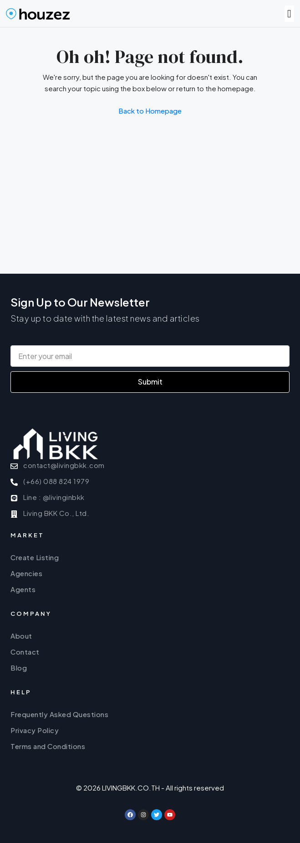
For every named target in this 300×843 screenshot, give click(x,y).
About (21, 635)
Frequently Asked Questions (59, 714)
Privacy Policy (34, 730)
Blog (18, 667)
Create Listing (34, 557)
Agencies (26, 573)
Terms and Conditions (47, 746)
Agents (23, 589)
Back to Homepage (150, 110)
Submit (150, 381)
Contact (25, 651)
